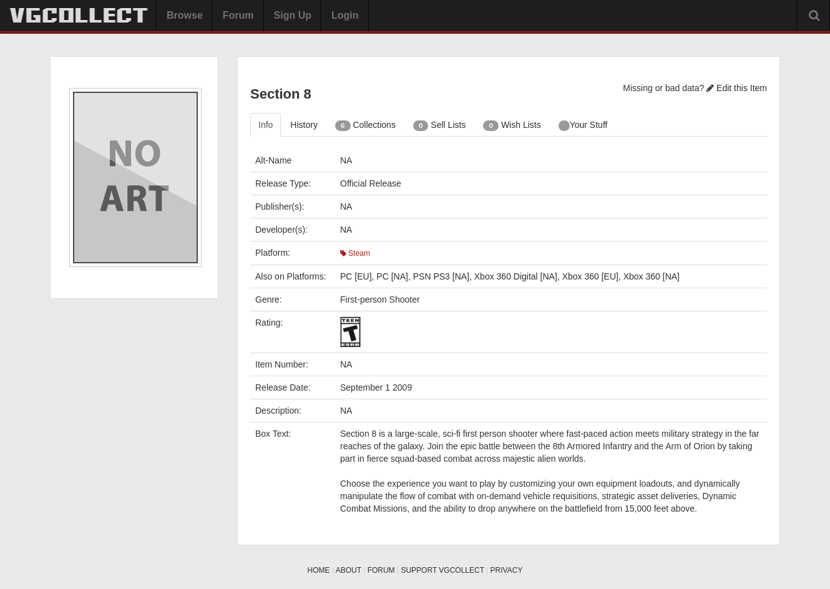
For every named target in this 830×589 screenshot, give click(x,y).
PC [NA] (392, 276)
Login (345, 15)
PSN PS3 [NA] (441, 276)
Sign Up (292, 15)
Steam (355, 253)
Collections (365, 125)
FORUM (381, 570)
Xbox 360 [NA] (651, 276)
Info (265, 125)
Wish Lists (511, 125)
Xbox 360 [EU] (590, 276)
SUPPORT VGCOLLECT (442, 570)
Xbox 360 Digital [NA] (515, 276)
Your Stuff (583, 125)
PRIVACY (507, 570)
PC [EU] (356, 276)
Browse (185, 15)
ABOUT (348, 570)
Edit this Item (736, 88)
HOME (319, 570)
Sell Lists (439, 125)
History (304, 125)
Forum (238, 15)
